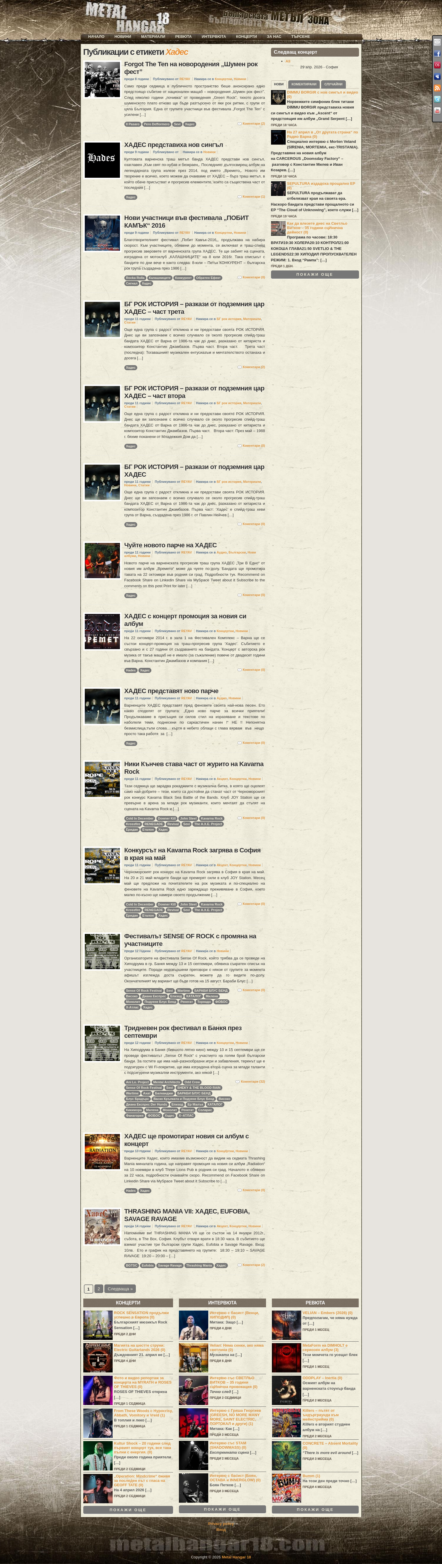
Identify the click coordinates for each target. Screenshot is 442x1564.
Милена (212, 996)
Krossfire (133, 824)
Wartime (183, 990)
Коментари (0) (254, 277)
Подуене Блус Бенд (160, 1001)
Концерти (246, 36)
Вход (221, 1529)
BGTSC (132, 1265)
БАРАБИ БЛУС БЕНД (211, 990)
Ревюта (183, 36)
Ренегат (186, 1001)
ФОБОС (221, 1001)
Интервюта (214, 36)
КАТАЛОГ (193, 996)
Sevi (177, 124)
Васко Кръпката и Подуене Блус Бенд (183, 1099)
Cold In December (140, 818)
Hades (131, 670)
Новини (123, 36)
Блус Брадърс (137, 1099)
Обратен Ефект (208, 278)
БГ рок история (229, 319)
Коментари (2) (254, 123)
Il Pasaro (133, 124)
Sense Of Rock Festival (144, 990)
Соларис (205, 1110)
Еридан (132, 829)
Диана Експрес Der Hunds (146, 1104)
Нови (279, 84)
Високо (132, 996)
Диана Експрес (154, 996)
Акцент (222, 779)
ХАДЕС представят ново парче (171, 691)
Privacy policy (221, 1523)
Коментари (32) (253, 1081)
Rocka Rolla (135, 278)
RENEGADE (154, 824)
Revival (173, 824)
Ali (288, 61)
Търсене (300, 36)
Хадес (190, 124)
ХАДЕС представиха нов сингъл (173, 144)
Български (237, 552)
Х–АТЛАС (186, 1115)
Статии (130, 322)
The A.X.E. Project (208, 824)
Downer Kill (167, 818)
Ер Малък (195, 1104)
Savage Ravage (170, 1265)
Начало (96, 36)
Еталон (148, 829)
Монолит (133, 1001)
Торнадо (204, 1001)
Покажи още (315, 274)
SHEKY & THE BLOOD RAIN (199, 1087)
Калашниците (160, 278)
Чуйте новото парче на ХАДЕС (170, 545)
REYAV (184, 79)
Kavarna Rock (212, 818)
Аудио (222, 552)
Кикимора (134, 1110)
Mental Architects (166, 1082)
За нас (274, 36)
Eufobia (148, 1265)
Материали (153, 36)
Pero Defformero (157, 124)
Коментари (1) (254, 196)
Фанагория (135, 1115)
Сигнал (132, 283)
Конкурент (183, 278)
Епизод (176, 996)
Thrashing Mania (199, 1265)
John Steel (188, 818)
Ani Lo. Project (137, 1082)
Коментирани (304, 84)
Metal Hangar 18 (236, 1557)
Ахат (147, 1093)
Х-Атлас (132, 1007)
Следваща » (120, 1288)
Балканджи (164, 1093)
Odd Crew (192, 1082)
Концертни (223, 79)
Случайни (333, 84)
